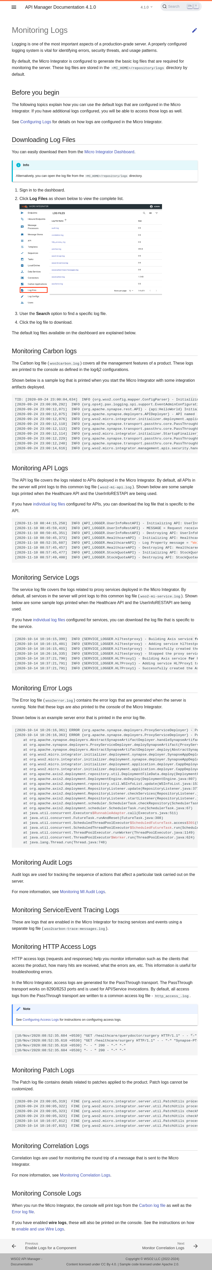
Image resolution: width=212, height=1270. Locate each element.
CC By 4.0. (109, 1264)
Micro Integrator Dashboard (109, 152)
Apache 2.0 (170, 1264)
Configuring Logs (35, 122)
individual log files (49, 504)
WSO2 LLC (152, 1259)
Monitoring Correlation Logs (85, 1175)
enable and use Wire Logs (40, 1229)
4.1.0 (145, 7)
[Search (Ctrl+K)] (181, 6)
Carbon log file (152, 1205)
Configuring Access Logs (41, 1019)
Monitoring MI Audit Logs (82, 892)
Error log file (23, 1212)
